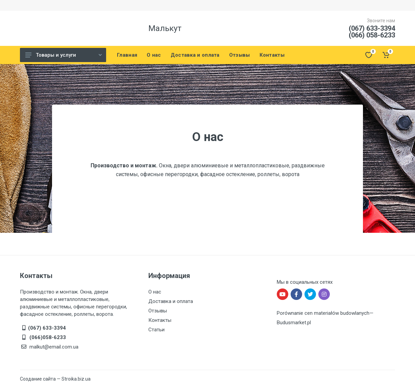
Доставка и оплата (170, 301)
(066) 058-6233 (372, 35)
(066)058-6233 (47, 337)
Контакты (159, 320)
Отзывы (157, 311)
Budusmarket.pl (294, 323)
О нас (154, 292)
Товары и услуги (63, 55)
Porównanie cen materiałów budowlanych (323, 313)
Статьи (156, 330)
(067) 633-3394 (372, 28)
